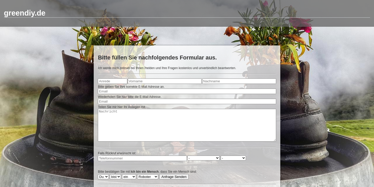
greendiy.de (25, 13)
